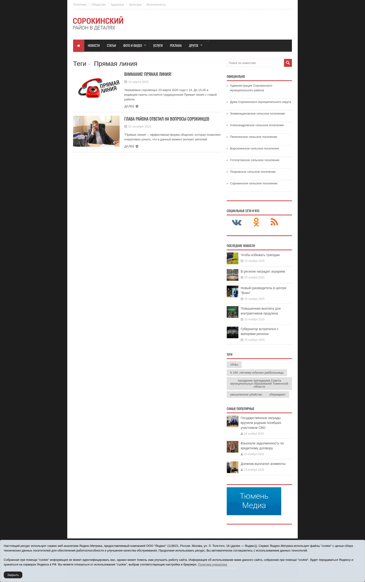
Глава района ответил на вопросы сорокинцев (166, 119)
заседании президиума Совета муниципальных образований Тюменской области (259, 383)
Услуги (158, 45)
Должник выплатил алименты (263, 464)
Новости (94, 45)
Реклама (176, 45)
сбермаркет (277, 394)
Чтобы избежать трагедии (260, 255)
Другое (194, 45)
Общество (98, 4)
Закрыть (13, 575)
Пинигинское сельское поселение (253, 137)
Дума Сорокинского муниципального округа (260, 102)
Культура (135, 4)
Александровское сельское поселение (257, 125)
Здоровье (117, 4)
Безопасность (156, 4)
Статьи (111, 45)
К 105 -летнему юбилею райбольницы (257, 372)
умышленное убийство (246, 394)
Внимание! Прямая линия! (147, 74)
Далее (129, 106)
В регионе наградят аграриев (263, 271)
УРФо (234, 364)
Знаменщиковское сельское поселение (257, 113)
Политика (80, 4)
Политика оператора (212, 564)
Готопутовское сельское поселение (254, 160)
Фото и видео (132, 45)
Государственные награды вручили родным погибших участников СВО (261, 423)
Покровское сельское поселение (253, 171)
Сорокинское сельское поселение (253, 183)
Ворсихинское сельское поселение (254, 148)
